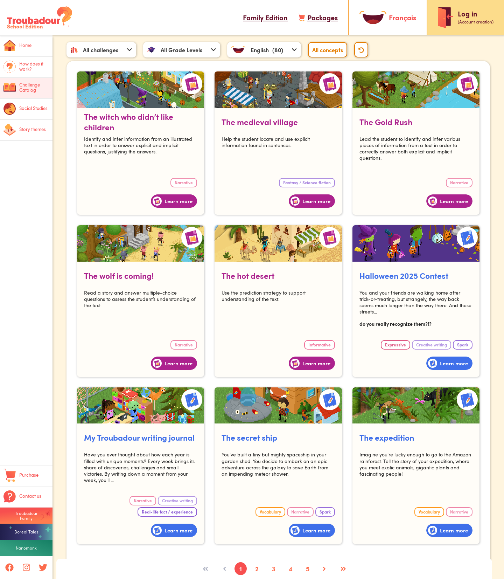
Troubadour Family (26, 515)
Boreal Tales (26, 532)
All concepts (328, 50)
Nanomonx (26, 548)
